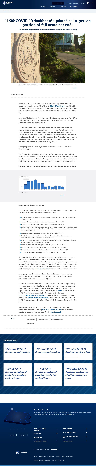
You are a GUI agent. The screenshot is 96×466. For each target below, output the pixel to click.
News (9, 11)
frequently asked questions (51, 310)
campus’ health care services (38, 298)
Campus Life (31, 319)
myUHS (60, 291)
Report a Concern (57, 3)
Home (5, 11)
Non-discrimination (42, 456)
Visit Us (75, 3)
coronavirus (30, 323)
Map (63, 456)
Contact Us (67, 3)
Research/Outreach (40, 441)
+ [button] (56, 429)
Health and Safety (43, 319)
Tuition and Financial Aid (70, 437)
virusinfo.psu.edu (55, 312)
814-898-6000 (54, 449)
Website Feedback (69, 456)
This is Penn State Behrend (40, 429)
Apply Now (82, 3)
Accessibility (51, 456)
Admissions (53, 6)
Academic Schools (69, 432)
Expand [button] (74, 88)
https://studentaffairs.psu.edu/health (31, 295)
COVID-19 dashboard (57, 106)
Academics (43, 6)
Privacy (35, 456)
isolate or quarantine (41, 269)
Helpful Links (68, 441)
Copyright (58, 456)
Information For (74, 6)
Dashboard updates (57, 319)
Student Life (63, 6)
